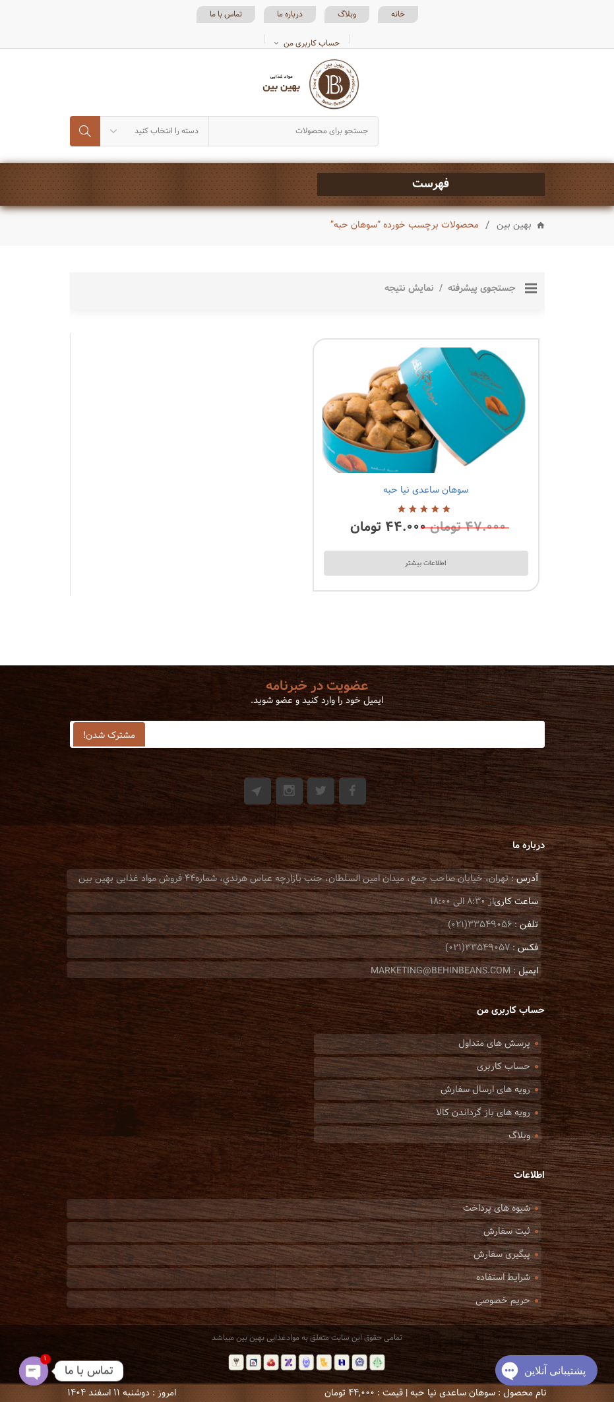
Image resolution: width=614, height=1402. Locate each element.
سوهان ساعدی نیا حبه (425, 490)
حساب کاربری (503, 1066)
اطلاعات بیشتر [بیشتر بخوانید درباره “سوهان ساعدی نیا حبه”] (425, 563)
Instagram (289, 791)
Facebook (352, 791)
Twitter (320, 791)
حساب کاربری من (312, 43)
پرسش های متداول (494, 1043)
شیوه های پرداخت (496, 1208)
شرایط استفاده (503, 1277)
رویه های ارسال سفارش (485, 1089)
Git (257, 791)
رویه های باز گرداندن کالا (483, 1112)
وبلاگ (347, 14)
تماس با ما (226, 14)
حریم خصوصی (503, 1300)
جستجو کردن (85, 131)
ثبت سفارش (506, 1231)
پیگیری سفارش (502, 1254)
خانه (398, 14)
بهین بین (514, 226)
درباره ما (290, 14)
